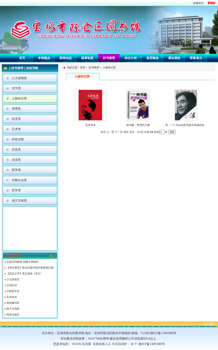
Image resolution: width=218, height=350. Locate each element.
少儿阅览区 (13, 279)
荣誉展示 (196, 58)
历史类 (16, 149)
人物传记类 (19, 98)
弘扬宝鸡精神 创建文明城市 (22, 261)
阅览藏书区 (13, 302)
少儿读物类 (19, 78)
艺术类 (16, 129)
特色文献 (18, 139)
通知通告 (174, 58)
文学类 (16, 88)
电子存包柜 (13, 308)
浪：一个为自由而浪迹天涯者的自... (185, 125)
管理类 (16, 108)
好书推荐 (109, 58)
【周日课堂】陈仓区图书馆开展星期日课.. (31, 267)
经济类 (16, 119)
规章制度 (87, 58)
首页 (22, 58)
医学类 (16, 170)
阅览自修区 (13, 314)
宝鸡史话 (12, 285)
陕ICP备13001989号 (151, 344)
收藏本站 (198, 3)
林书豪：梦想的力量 (138, 125)
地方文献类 (19, 200)
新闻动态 (65, 58)
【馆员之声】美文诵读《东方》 (25, 273)
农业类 (16, 159)
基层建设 (152, 58)
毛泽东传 (12, 297)
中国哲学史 (13, 291)
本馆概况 (44, 58)
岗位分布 (131, 58)
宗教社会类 (19, 180)
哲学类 (16, 190)
